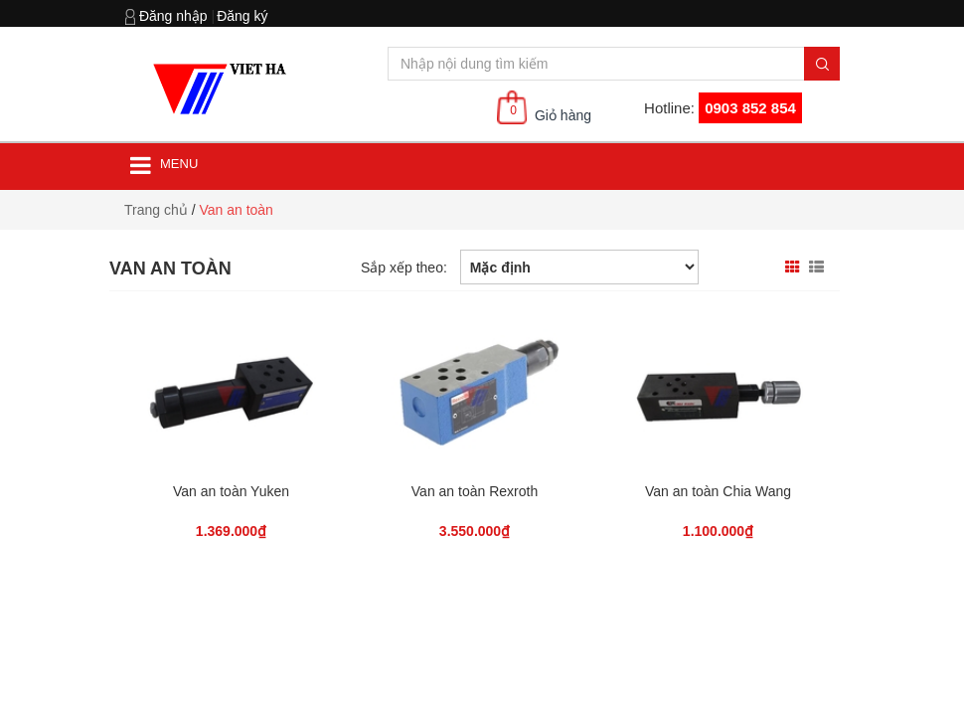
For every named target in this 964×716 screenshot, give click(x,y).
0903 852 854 (750, 107)
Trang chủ (156, 210)
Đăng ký (242, 16)
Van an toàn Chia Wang (718, 491)
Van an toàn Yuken (231, 491)
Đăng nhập (173, 16)
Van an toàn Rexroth (474, 491)
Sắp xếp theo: (404, 267)
